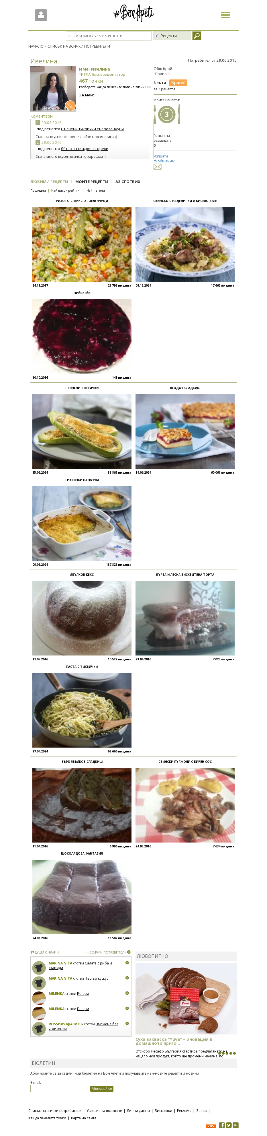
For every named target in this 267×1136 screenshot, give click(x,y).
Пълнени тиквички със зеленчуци (92, 128)
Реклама (184, 1110)
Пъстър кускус (96, 978)
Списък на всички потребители (55, 1110)
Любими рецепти (49, 181)
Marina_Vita (60, 963)
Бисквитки (163, 1110)
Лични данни (138, 1110)
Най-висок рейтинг (66, 190)
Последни (38, 190)
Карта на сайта (83, 1118)
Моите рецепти (91, 181)
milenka (56, 993)
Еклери (83, 993)
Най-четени (96, 190)
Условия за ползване (104, 1110)
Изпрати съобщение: (164, 161)
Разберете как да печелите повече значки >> (115, 87)
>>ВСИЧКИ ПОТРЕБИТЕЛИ (106, 952)
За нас (201, 1110)
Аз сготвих (127, 181)
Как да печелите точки (47, 1118)
